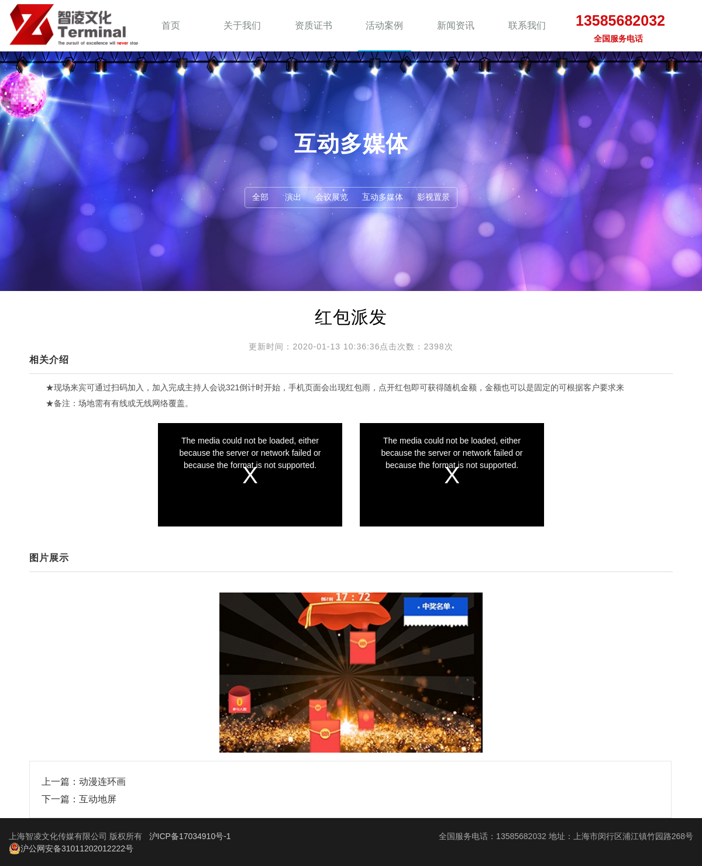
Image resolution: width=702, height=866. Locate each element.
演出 (293, 197)
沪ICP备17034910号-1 (190, 836)
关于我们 (242, 25)
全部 (260, 197)
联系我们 (527, 25)
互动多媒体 (382, 197)
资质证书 (313, 25)
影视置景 (433, 197)
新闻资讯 (455, 25)
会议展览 (331, 197)
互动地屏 (97, 799)
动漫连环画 (102, 782)
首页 (170, 25)
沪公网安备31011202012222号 (71, 848)
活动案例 (384, 25)
